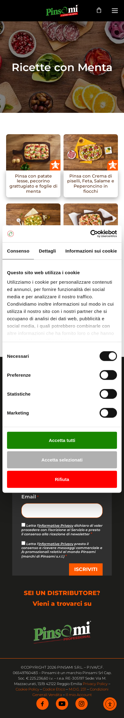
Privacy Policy (95, 683)
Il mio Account (79, 694)
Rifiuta (62, 479)
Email (30, 497)
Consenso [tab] (18, 250)
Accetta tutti (62, 440)
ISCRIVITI (85, 569)
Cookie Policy (27, 689)
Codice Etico (54, 689)
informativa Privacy (55, 525)
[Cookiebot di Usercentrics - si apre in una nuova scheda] (90, 234)
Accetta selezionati (61, 459)
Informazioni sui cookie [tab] (91, 250)
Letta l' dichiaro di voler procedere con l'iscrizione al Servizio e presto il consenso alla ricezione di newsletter (62, 529)
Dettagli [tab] (47, 250)
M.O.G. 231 (77, 689)
